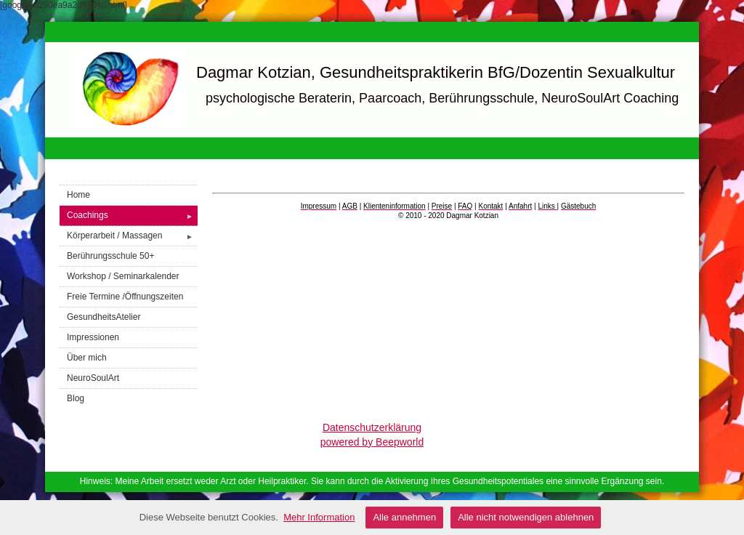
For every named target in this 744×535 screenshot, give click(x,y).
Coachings (132, 215)
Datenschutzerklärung (372, 427)
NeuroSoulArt (93, 378)
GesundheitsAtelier (103, 317)
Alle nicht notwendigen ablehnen (526, 517)
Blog (75, 398)
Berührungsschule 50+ (110, 256)
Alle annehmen (404, 517)
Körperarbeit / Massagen (132, 235)
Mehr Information (319, 517)
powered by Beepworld (372, 442)
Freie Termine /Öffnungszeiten (125, 296)
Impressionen (93, 337)
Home (78, 195)
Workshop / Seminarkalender (123, 276)
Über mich (87, 358)
